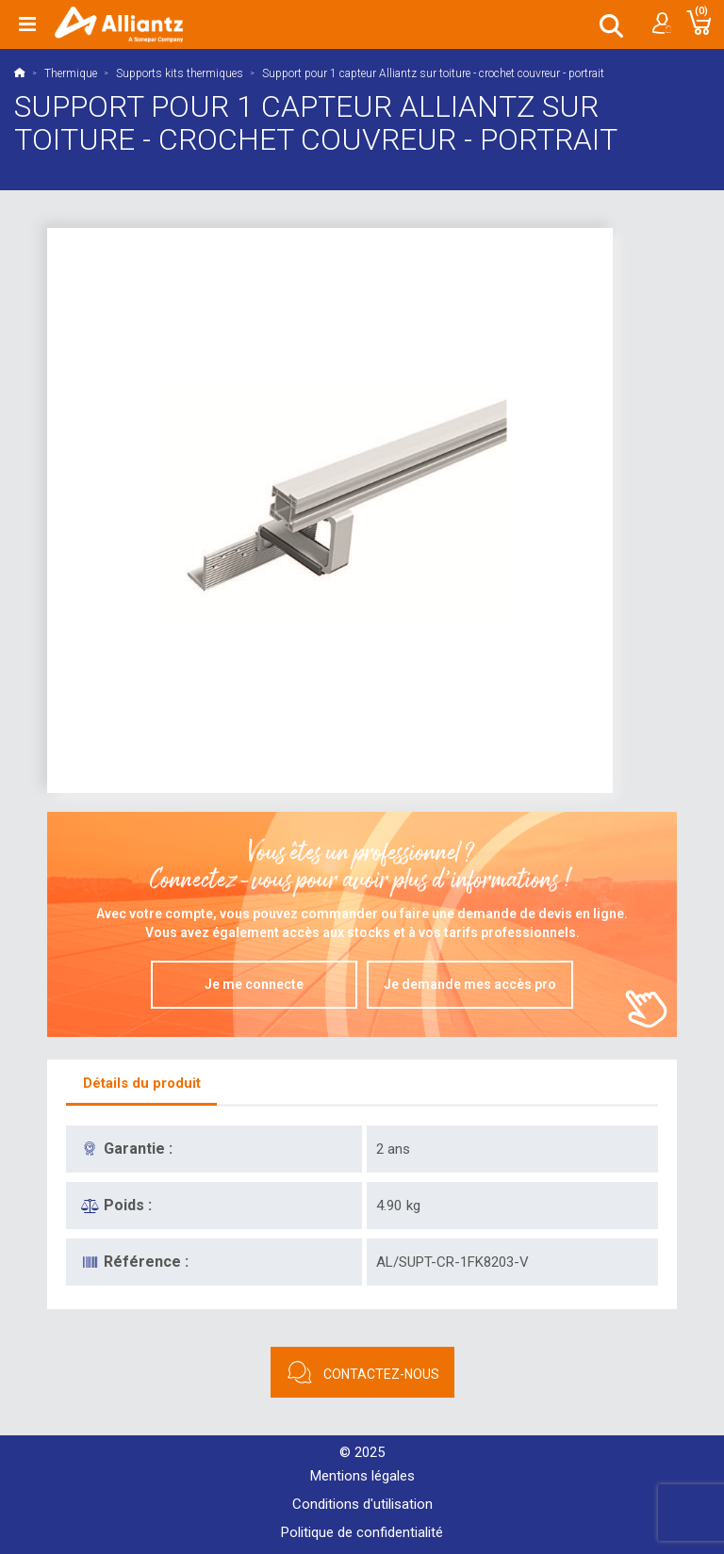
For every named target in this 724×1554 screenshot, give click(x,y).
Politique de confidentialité (362, 1532)
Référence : (146, 1262)
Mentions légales (362, 1475)
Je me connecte (254, 984)
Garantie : (138, 1148)
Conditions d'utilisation (362, 1504)
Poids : (128, 1205)
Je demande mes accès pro (470, 984)
